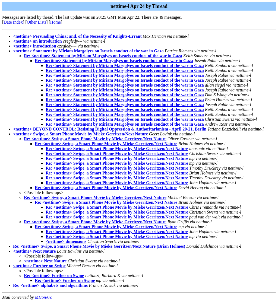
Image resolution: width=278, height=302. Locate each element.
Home (55, 22)
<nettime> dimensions (66, 241)
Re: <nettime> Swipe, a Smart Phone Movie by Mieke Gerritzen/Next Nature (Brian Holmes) (99, 246)
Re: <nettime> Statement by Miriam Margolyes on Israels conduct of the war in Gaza (103, 55)
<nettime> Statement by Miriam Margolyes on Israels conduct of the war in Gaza (88, 51)
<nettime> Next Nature (34, 251)
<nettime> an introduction (37, 41)
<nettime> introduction (34, 46)
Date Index (13, 22)
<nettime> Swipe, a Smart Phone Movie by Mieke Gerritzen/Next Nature (80, 134)
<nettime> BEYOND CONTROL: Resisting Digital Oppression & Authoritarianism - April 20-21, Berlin (109, 129)
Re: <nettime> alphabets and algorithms (50, 285)
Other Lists (36, 22)
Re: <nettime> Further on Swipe (54, 275)
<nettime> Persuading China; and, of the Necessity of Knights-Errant (77, 36)
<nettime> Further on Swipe (39, 265)
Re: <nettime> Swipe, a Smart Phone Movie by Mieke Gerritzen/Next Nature (95, 138)
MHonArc (43, 297)
